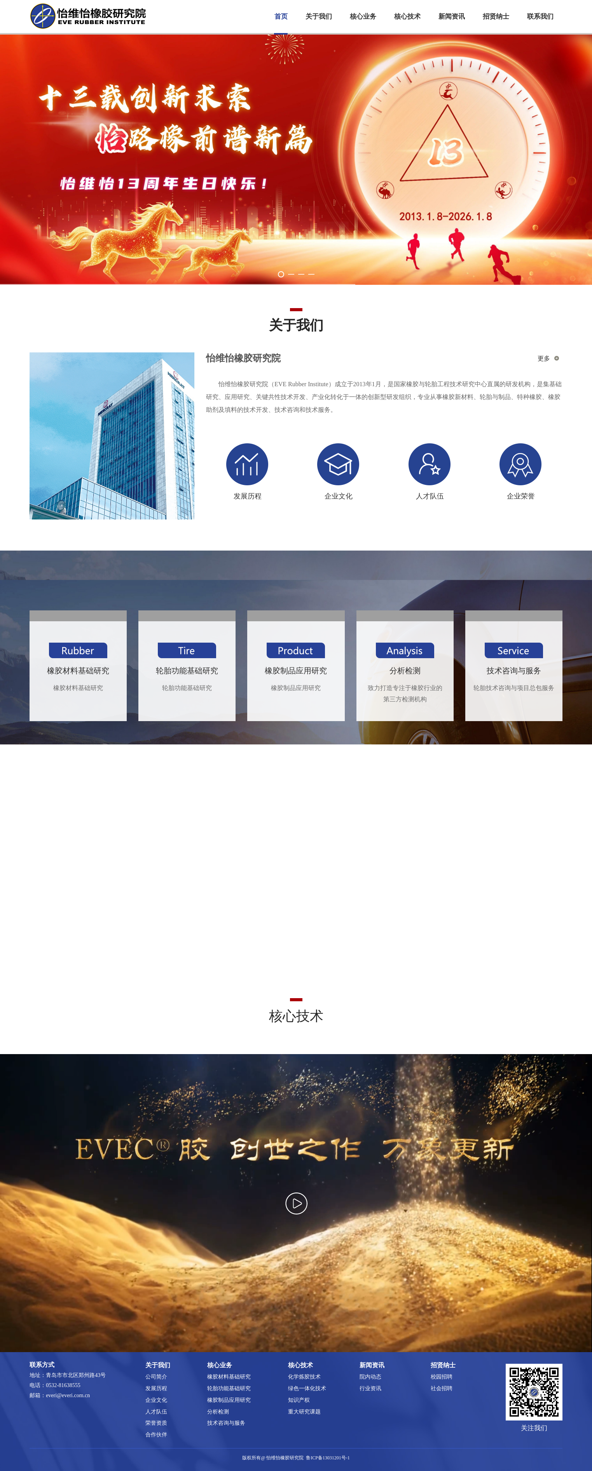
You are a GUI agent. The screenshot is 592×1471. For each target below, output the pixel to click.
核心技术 (407, 16)
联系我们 (540, 16)
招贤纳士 (496, 16)
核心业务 (363, 16)
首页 (281, 16)
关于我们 (319, 16)
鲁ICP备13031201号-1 (328, 1458)
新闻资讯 (451, 16)
